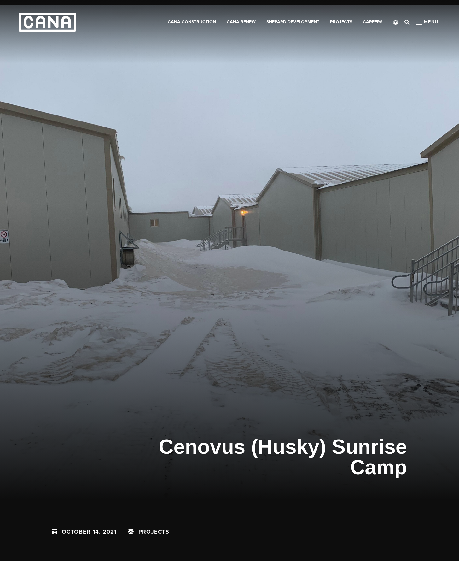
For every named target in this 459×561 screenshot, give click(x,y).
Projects (153, 531)
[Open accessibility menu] (395, 22)
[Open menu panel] (427, 22)
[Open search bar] (407, 22)
